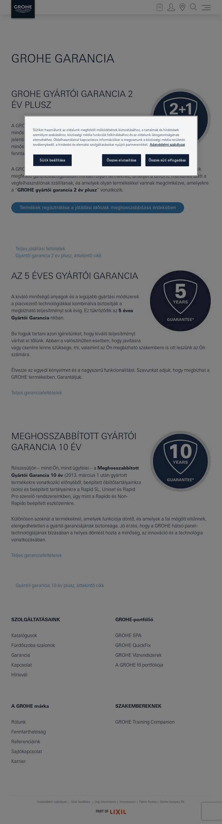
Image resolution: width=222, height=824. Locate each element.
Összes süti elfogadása (167, 160)
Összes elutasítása (121, 160)
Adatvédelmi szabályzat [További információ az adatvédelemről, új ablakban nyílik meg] (167, 144)
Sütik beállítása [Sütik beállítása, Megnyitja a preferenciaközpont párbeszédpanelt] (52, 160)
